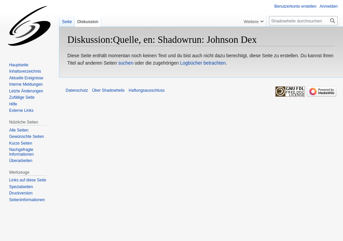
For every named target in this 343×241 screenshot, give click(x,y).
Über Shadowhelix (108, 90)
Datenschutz (77, 90)
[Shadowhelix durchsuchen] (303, 20)
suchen (125, 63)
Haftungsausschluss (146, 90)
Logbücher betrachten (203, 63)
